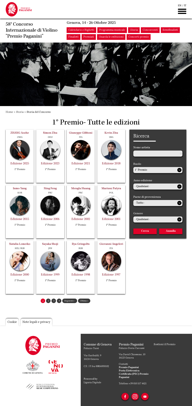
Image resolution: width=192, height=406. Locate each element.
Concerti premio (138, 37)
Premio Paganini (129, 367)
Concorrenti (150, 30)
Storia (20, 112)
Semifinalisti (170, 30)
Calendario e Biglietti (81, 30)
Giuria (134, 30)
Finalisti (73, 37)
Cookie (12, 322)
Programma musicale (112, 30)
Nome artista (141, 147)
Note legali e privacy (36, 322)
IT (185, 5)
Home (9, 112)
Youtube (145, 396)
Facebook (125, 396)
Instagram (135, 396)
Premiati (88, 37)
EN (179, 5)
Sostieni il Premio (164, 344)
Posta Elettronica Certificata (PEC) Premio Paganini (133, 374)
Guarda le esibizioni (111, 37)
